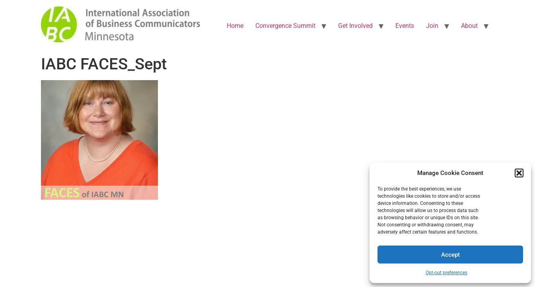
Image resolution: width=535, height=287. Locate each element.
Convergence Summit (285, 25)
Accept (450, 254)
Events (404, 25)
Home (235, 25)
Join (432, 25)
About (469, 25)
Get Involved (355, 25)
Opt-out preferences (446, 272)
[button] (519, 173)
